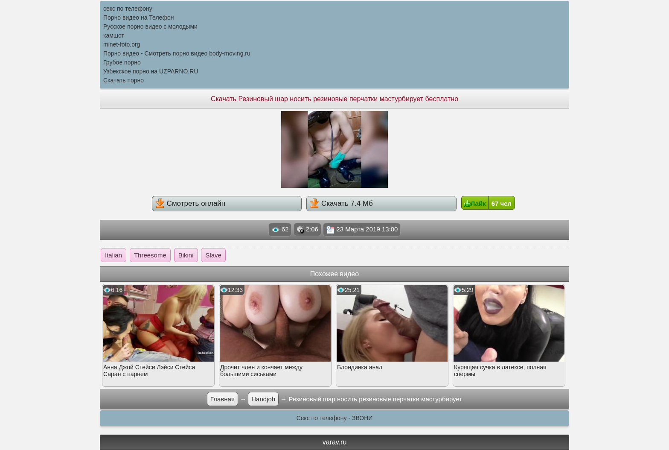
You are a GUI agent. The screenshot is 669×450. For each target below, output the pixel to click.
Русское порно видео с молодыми (150, 26)
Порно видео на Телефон (138, 17)
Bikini (186, 255)
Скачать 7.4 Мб (341, 203)
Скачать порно (123, 80)
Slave (213, 255)
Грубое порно (122, 62)
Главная (222, 399)
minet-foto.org (121, 44)
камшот (113, 35)
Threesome (150, 255)
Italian (113, 255)
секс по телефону (127, 8)
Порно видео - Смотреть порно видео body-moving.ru (176, 53)
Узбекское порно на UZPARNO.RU (150, 71)
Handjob (263, 399)
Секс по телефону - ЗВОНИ (335, 418)
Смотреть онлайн (190, 203)
